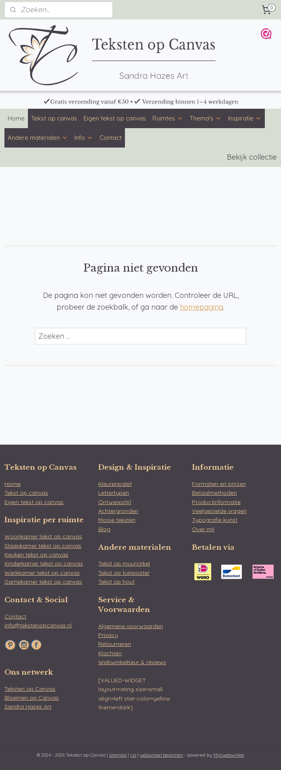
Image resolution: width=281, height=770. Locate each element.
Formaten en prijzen (219, 483)
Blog (104, 529)
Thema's (206, 118)
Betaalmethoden (214, 492)
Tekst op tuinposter (124, 572)
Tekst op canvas (54, 118)
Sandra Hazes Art (27, 706)
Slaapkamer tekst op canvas (42, 545)
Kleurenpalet (115, 483)
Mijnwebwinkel (228, 755)
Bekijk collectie (252, 157)
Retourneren (114, 644)
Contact (110, 137)
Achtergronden (118, 511)
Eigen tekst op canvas (115, 118)
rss (133, 755)
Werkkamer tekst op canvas (42, 572)
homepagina (201, 307)
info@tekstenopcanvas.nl (38, 625)
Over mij (203, 529)
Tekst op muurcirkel (124, 563)
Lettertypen (113, 492)
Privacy (108, 635)
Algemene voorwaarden (130, 626)
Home (16, 118)
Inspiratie (245, 118)
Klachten (110, 653)
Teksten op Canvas (29, 688)
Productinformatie (216, 502)
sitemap (118, 755)
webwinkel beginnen (161, 755)
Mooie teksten (116, 519)
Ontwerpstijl (114, 502)
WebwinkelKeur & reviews (132, 662)
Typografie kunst (214, 519)
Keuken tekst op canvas (36, 554)
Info (83, 137)
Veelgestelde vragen (219, 511)
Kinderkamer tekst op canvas (43, 563)
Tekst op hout (116, 581)
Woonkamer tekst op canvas (43, 536)
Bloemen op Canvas (31, 697)
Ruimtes (167, 118)
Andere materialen (38, 137)
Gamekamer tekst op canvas (43, 581)
